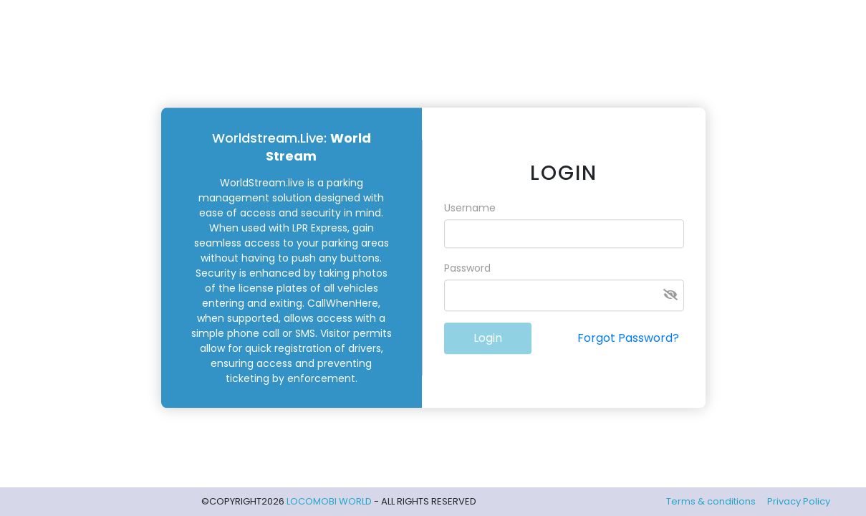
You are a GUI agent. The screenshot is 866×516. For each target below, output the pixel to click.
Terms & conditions (711, 501)
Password (467, 269)
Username (470, 208)
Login (487, 338)
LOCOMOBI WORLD (330, 501)
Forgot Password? (628, 338)
